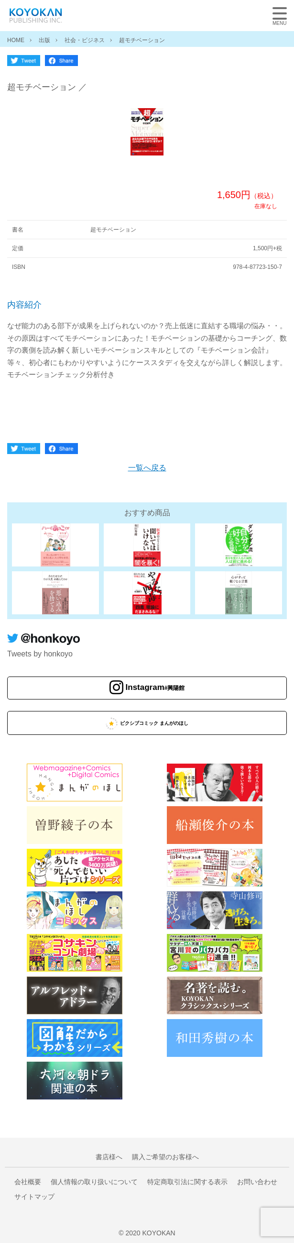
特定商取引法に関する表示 (187, 1182)
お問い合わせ (257, 1182)
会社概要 (27, 1182)
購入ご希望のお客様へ (165, 1157)
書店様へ (109, 1157)
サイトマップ (34, 1196)
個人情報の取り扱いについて (94, 1182)
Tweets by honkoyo (40, 654)
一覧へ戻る (147, 468)
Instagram (155, 687)
